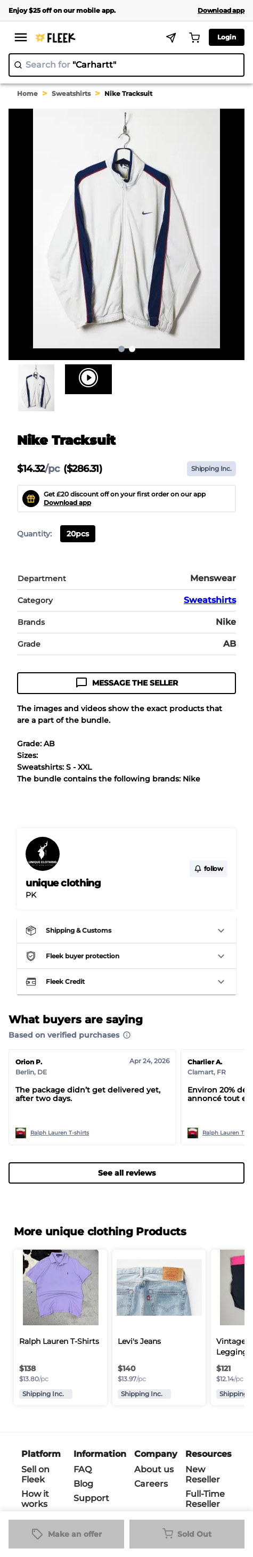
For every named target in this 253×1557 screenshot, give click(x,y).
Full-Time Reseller (205, 1499)
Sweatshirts (71, 93)
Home (27, 93)
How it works (35, 1499)
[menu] (21, 37)
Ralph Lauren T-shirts (59, 1132)
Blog (83, 1484)
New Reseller (202, 1474)
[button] (126, 930)
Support (91, 1498)
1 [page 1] (121, 349)
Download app (67, 503)
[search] (126, 65)
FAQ (83, 1469)
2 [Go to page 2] (132, 349)
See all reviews (126, 1173)
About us (154, 1469)
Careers (151, 1484)
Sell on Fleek (35, 1474)
